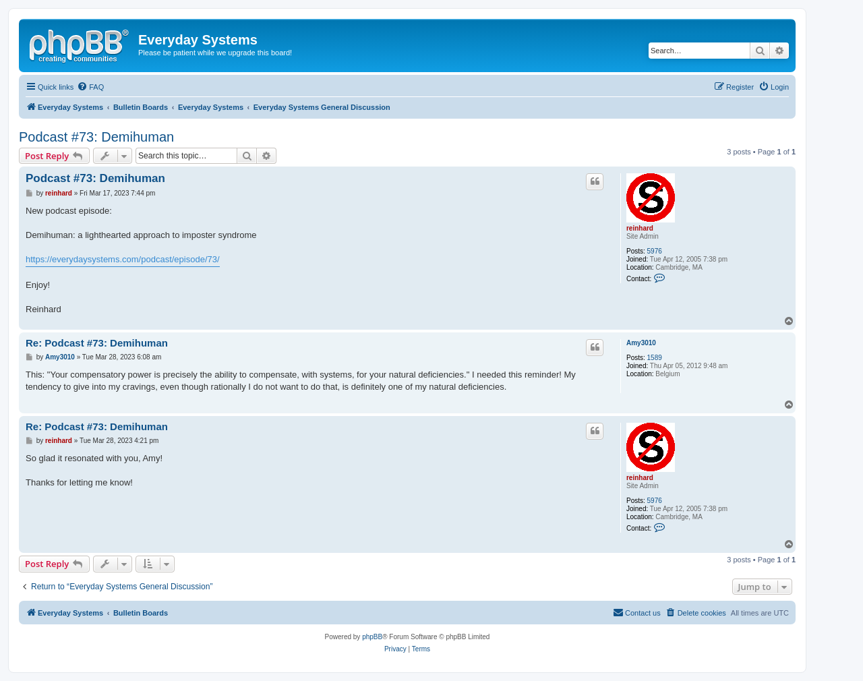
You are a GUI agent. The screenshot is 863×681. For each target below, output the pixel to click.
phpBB (372, 637)
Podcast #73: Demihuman (96, 136)
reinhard (639, 228)
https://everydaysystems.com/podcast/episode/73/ (123, 259)
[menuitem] (90, 87)
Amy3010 (641, 343)
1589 (654, 357)
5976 (654, 251)
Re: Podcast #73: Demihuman (97, 343)
